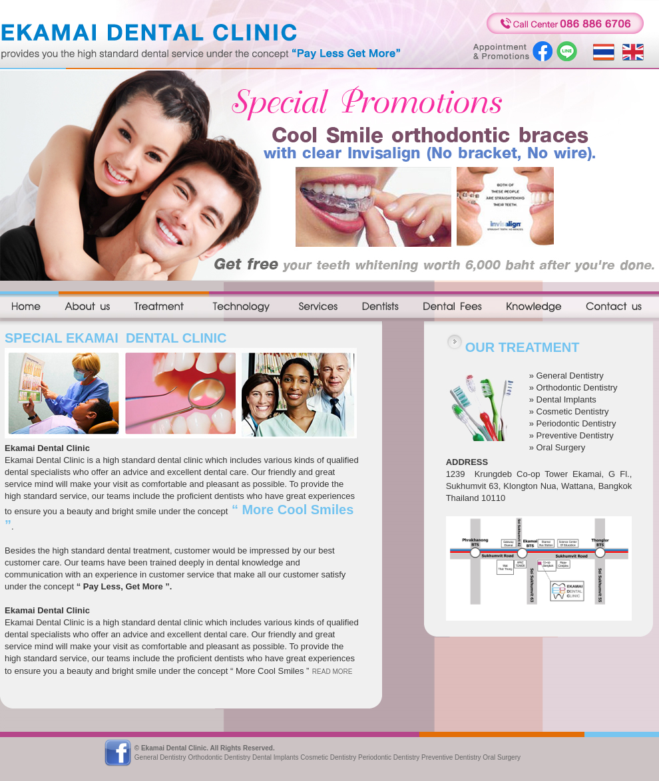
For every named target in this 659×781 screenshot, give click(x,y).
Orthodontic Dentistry (577, 387)
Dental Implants (566, 399)
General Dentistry (570, 376)
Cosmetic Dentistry (573, 411)
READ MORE (332, 671)
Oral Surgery (561, 447)
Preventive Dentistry (575, 435)
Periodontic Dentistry (576, 423)
